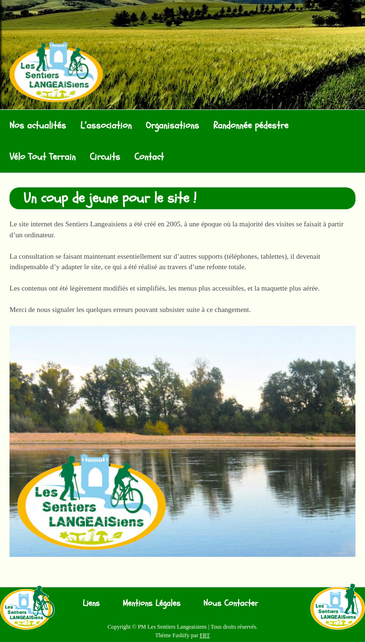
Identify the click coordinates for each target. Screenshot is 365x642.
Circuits (105, 156)
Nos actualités (38, 125)
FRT (205, 635)
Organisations (172, 125)
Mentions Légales (152, 603)
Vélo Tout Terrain (43, 156)
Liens (91, 603)
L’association (106, 125)
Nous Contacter (230, 603)
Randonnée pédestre (250, 125)
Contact (149, 156)
